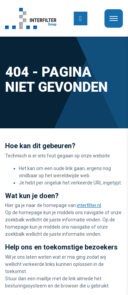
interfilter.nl (89, 205)
